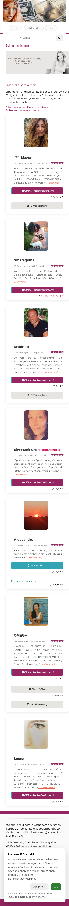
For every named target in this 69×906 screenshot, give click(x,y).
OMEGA (20, 639)
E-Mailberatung (37, 205)
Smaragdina (24, 260)
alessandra (37, 453)
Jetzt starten (33, 28)
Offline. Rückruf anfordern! (37, 190)
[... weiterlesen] (53, 182)
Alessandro (23, 543)
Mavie (25, 158)
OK (56, 886)
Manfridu (21, 347)
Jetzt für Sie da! (37, 569)
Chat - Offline (37, 696)
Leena (19, 766)
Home (16, 28)
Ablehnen (39, 886)
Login (51, 28)
